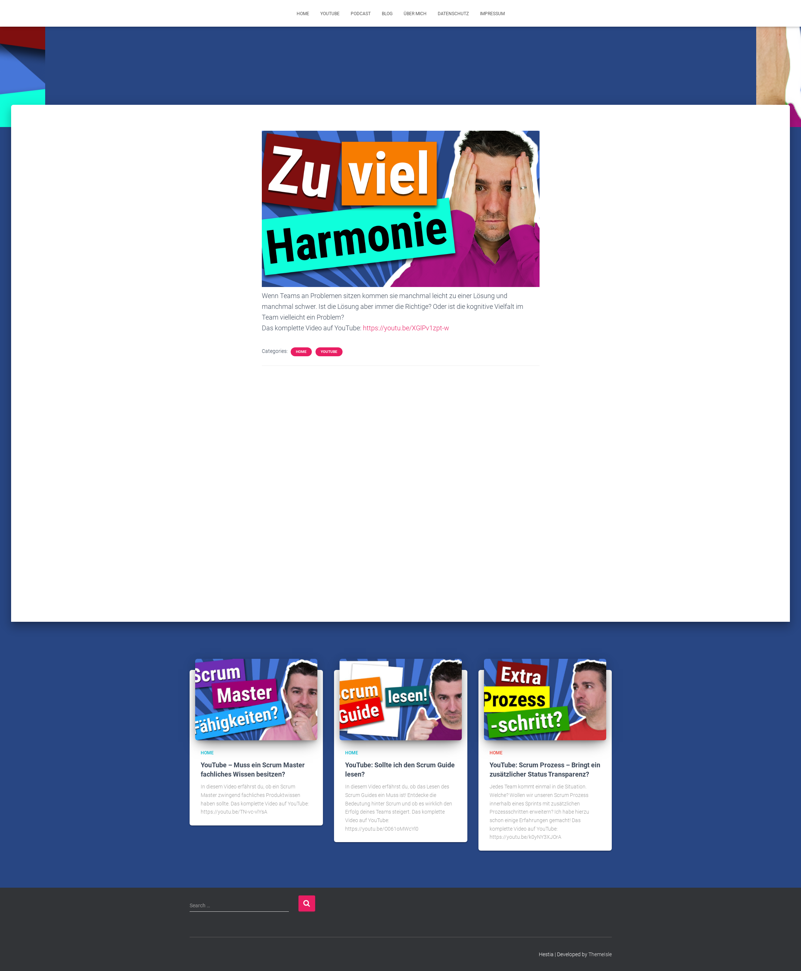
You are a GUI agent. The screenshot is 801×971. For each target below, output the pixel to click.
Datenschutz (453, 13)
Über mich (415, 13)
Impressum (492, 13)
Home (303, 13)
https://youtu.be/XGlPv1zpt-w (406, 328)
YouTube (330, 13)
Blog (387, 13)
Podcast (361, 13)
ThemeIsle (600, 954)
